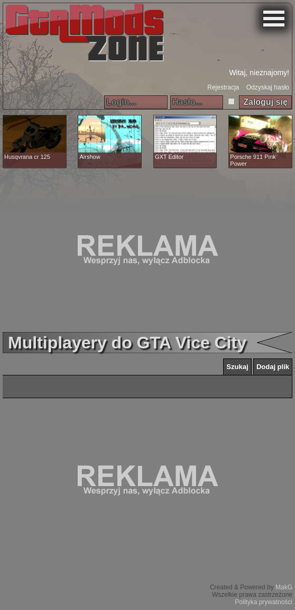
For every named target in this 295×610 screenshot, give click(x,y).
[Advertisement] (147, 250)
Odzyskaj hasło (267, 87)
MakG (283, 587)
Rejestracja (223, 87)
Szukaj (237, 367)
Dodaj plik (272, 367)
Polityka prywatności (263, 602)
